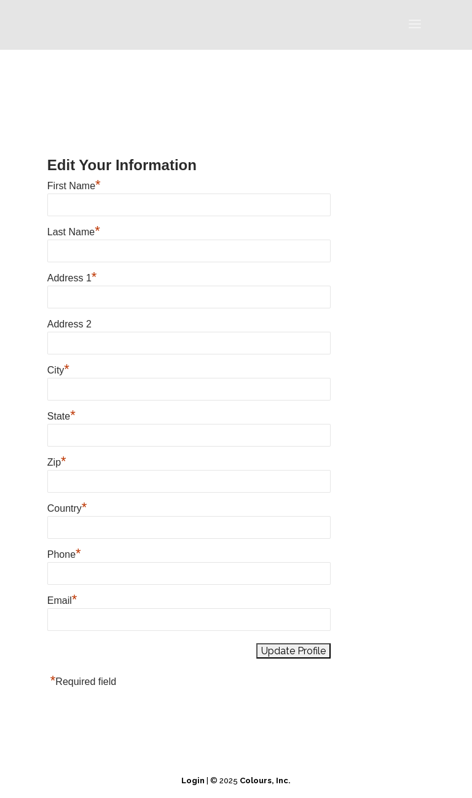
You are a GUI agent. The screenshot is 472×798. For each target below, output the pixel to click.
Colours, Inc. (265, 780)
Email (62, 600)
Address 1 (72, 278)
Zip (56, 462)
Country (67, 508)
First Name (74, 186)
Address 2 (69, 324)
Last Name (73, 232)
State (61, 416)
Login (193, 780)
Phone (64, 554)
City (58, 370)
